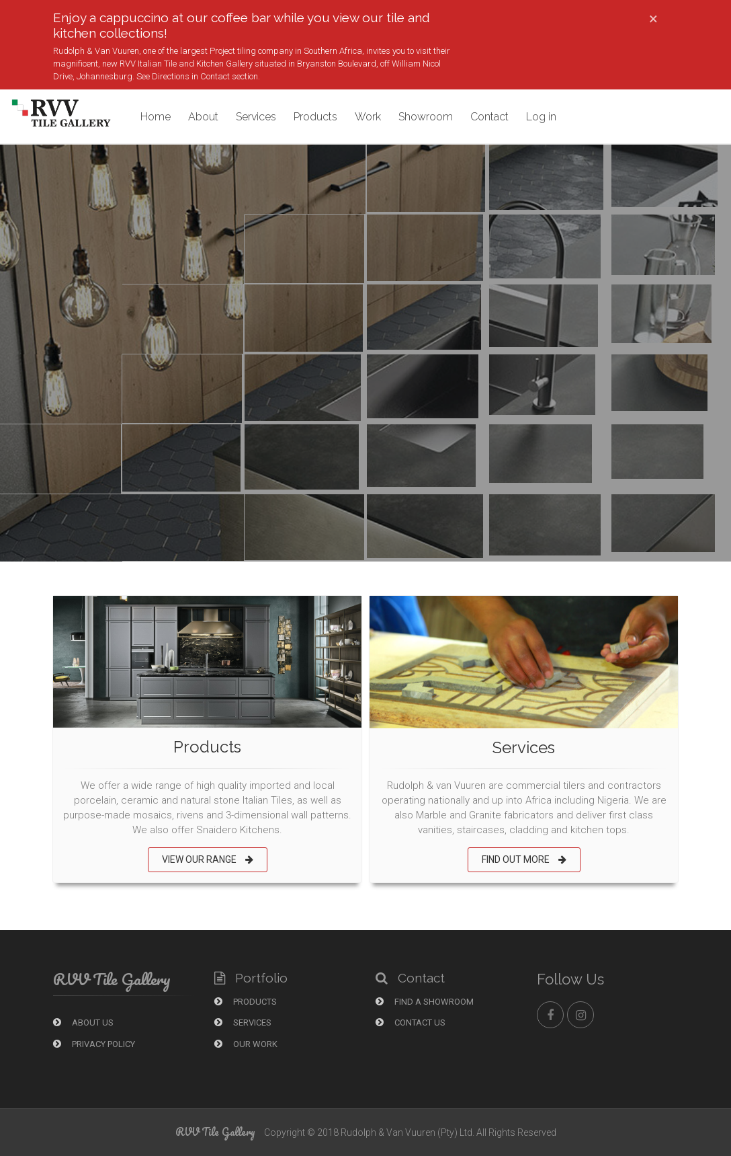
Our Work (245, 1044)
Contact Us (410, 1022)
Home (155, 116)
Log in (541, 116)
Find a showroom (425, 1002)
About (203, 116)
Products (315, 116)
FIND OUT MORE (524, 859)
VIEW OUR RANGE (207, 859)
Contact (489, 116)
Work (368, 116)
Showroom (425, 116)
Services (256, 116)
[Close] (653, 19)
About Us (83, 1022)
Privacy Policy (94, 1044)
